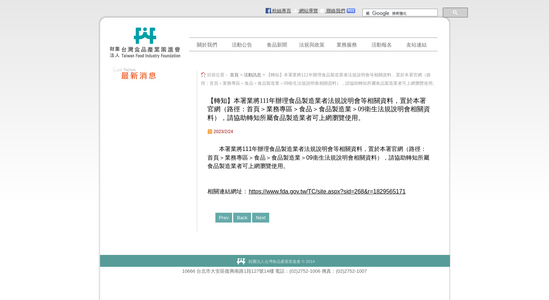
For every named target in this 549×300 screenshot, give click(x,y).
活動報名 (381, 45)
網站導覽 (305, 10)
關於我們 (207, 45)
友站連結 (416, 45)
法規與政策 (312, 45)
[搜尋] (399, 13)
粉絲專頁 (278, 10)
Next (261, 217)
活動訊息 (252, 74)
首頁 (234, 74)
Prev (224, 217)
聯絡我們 (332, 10)
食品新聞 (277, 45)
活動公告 (242, 45)
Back (242, 217)
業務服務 (347, 45)
